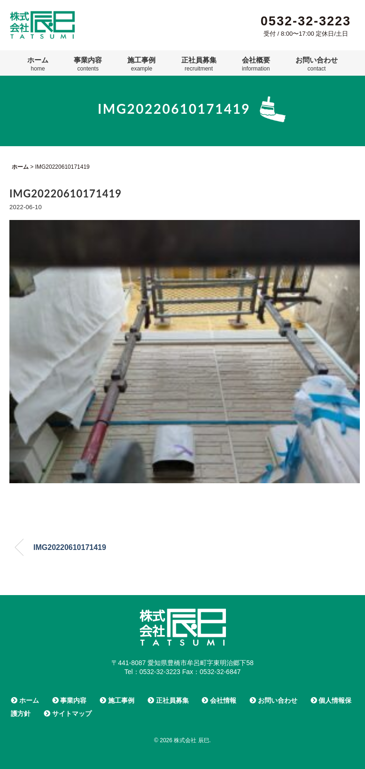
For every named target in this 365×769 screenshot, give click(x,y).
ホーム (37, 64)
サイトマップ (68, 713)
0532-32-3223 (306, 21)
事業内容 (88, 64)
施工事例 (141, 64)
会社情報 (219, 700)
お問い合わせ (316, 64)
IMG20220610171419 (69, 547)
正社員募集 (199, 64)
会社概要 (256, 64)
